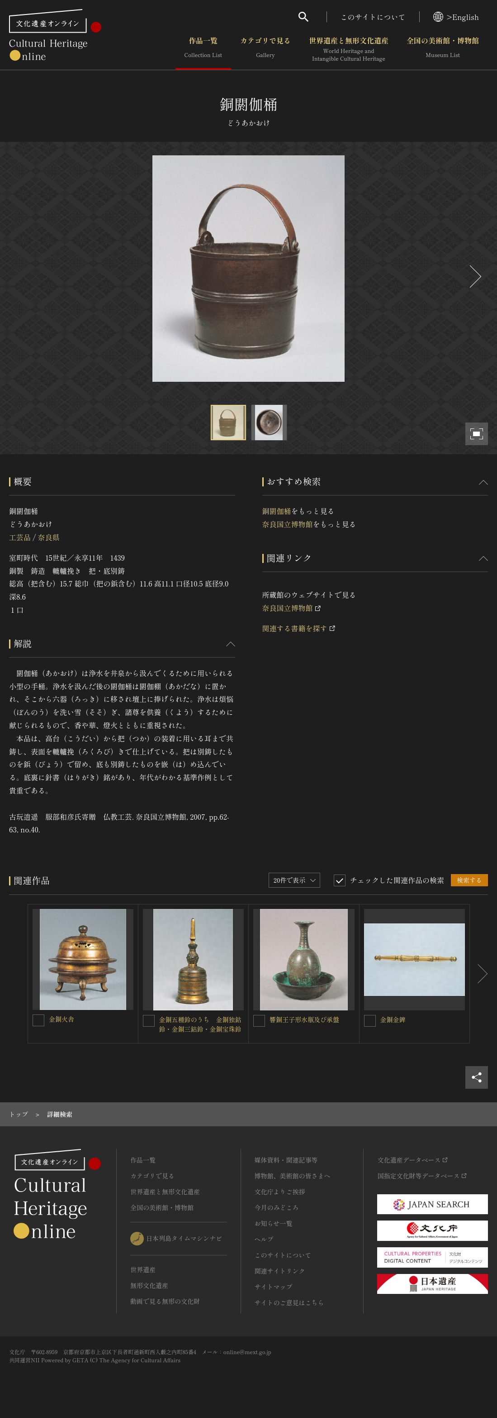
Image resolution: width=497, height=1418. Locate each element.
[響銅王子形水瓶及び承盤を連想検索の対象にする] (259, 1021)
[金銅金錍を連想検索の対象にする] (370, 1021)
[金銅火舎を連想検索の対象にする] (38, 1020)
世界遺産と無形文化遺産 (348, 49)
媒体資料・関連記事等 (286, 1159)
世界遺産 (143, 1269)
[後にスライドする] (474, 276)
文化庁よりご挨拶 (280, 1191)
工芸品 (20, 537)
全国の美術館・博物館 (443, 49)
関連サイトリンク (280, 1270)
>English (456, 16)
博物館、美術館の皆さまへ (293, 1175)
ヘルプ (264, 1239)
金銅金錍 (393, 1019)
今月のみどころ (277, 1207)
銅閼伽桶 (276, 510)
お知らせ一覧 (274, 1223)
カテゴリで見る (265, 49)
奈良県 (48, 537)
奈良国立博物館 (287, 524)
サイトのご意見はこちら (289, 1302)
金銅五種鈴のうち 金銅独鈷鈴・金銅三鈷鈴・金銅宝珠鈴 (200, 1024)
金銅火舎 (61, 1019)
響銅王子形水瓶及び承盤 (304, 1019)
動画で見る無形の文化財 (165, 1301)
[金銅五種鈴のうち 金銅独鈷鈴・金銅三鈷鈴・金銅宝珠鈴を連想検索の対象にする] (149, 1021)
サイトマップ (274, 1286)
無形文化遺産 (149, 1285)
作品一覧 (203, 49)
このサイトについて (373, 16)
